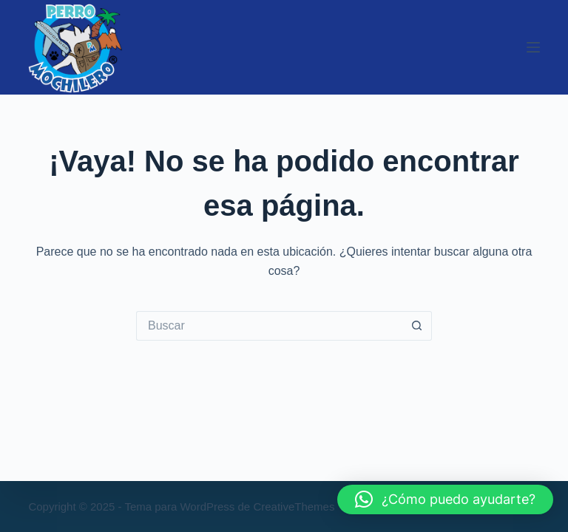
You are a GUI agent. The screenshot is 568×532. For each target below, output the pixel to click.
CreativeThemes (293, 506)
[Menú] (533, 47)
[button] (445, 499)
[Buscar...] (269, 326)
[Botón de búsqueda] (417, 326)
